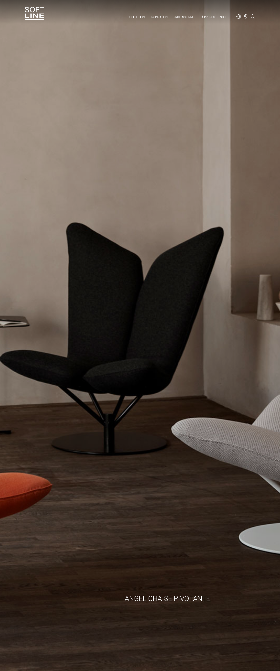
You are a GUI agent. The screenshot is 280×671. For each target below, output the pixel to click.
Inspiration (159, 17)
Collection (136, 17)
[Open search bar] (253, 18)
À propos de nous (214, 17)
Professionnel (184, 17)
